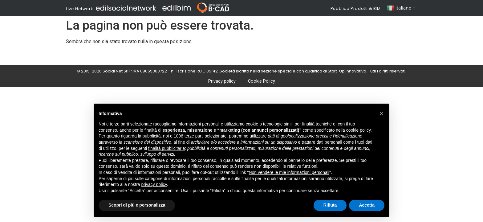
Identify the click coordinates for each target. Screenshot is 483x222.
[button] (381, 113)
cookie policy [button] (358, 130)
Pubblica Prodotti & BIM (356, 8)
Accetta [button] (367, 205)
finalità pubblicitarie (166, 148)
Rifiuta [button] (330, 205)
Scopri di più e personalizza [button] (136, 205)
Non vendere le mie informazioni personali (289, 172)
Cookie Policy (261, 81)
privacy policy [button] (154, 184)
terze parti (194, 136)
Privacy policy (222, 81)
